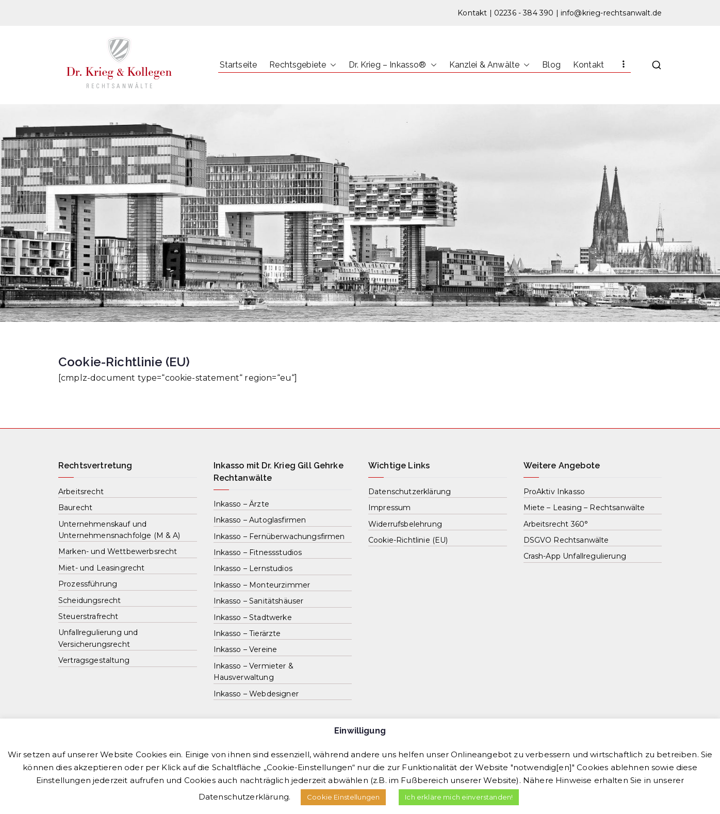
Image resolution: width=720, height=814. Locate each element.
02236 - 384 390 (523, 13)
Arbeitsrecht (81, 491)
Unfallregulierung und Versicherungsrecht (98, 638)
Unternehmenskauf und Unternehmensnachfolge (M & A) (119, 529)
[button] (331, 65)
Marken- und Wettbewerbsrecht (117, 551)
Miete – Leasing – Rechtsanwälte (584, 507)
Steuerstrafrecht (88, 616)
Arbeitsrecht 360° (555, 524)
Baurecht (75, 507)
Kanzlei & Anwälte (489, 65)
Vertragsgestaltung (93, 660)
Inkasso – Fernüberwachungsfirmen (279, 536)
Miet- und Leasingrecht (101, 568)
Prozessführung (87, 584)
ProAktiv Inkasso (554, 491)
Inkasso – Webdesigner (256, 693)
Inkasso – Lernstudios (253, 568)
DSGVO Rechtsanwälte (566, 540)
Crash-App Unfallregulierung (574, 556)
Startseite (238, 65)
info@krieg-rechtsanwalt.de (611, 13)
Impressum (389, 507)
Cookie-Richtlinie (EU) (408, 540)
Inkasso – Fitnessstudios (258, 552)
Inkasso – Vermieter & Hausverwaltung (253, 671)
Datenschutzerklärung (409, 491)
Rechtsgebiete (302, 65)
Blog (551, 65)
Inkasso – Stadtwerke (253, 617)
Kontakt (472, 13)
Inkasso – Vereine (245, 649)
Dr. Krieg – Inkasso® (392, 65)
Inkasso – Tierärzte (247, 633)
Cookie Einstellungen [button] (343, 797)
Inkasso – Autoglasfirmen (260, 520)
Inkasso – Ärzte (241, 504)
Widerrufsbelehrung (405, 524)
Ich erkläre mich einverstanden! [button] (459, 797)
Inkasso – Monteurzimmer (262, 585)
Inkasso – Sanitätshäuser (259, 601)
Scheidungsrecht (89, 600)
